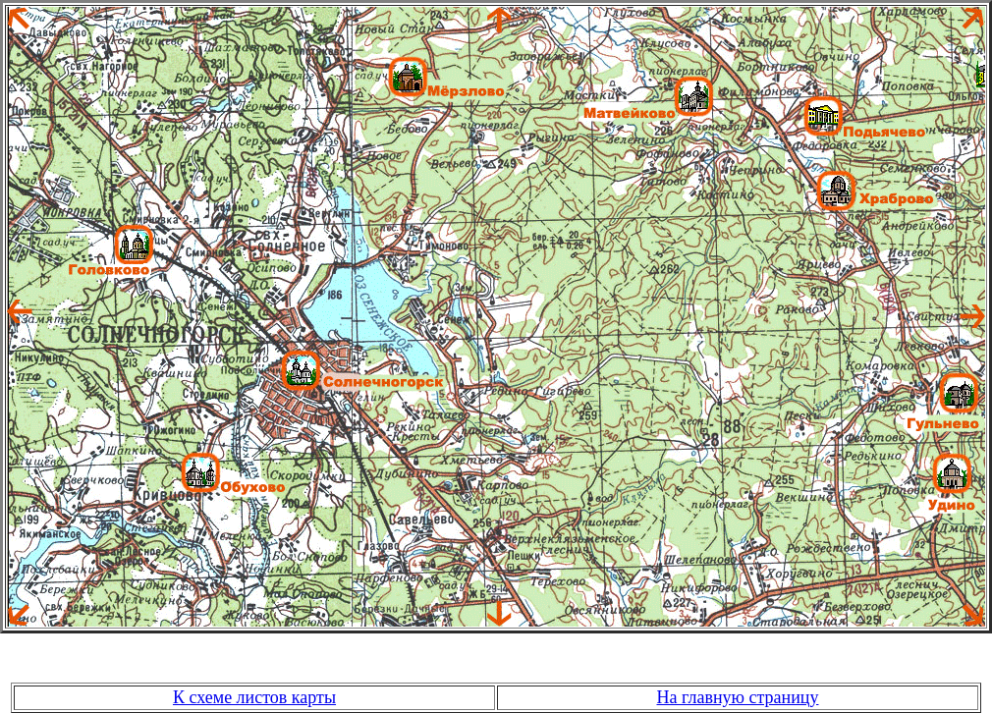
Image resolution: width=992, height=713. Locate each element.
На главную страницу (738, 697)
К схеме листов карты (254, 697)
